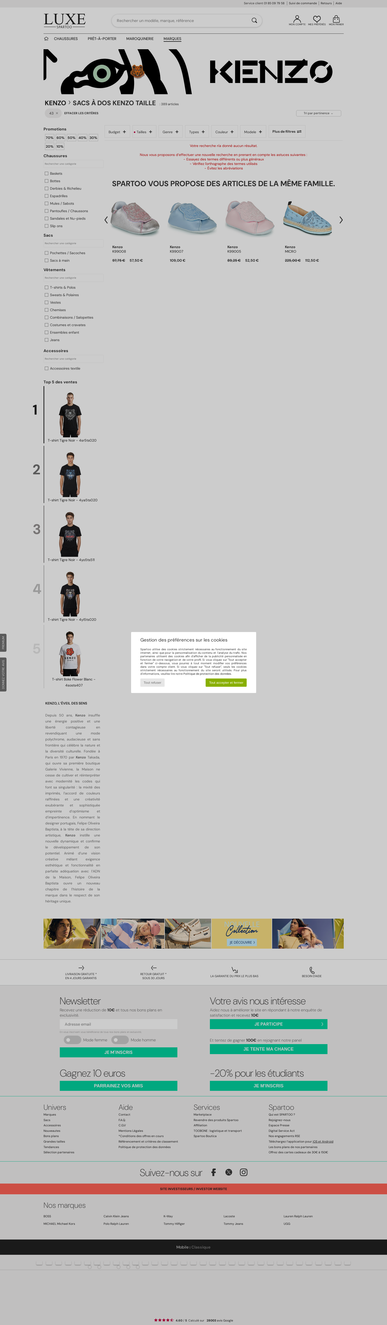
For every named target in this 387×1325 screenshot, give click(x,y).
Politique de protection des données (207, 673)
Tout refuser (152, 682)
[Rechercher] (254, 20)
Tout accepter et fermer (226, 682)
